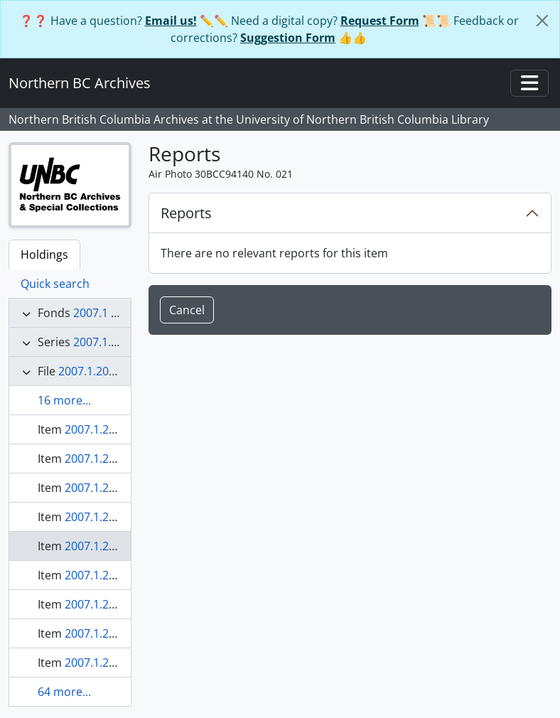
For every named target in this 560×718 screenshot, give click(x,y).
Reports (186, 213)
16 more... (64, 400)
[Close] (542, 21)
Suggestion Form (287, 37)
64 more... (64, 692)
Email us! (171, 20)
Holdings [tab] (44, 254)
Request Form (379, 20)
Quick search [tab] (55, 283)
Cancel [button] (187, 310)
